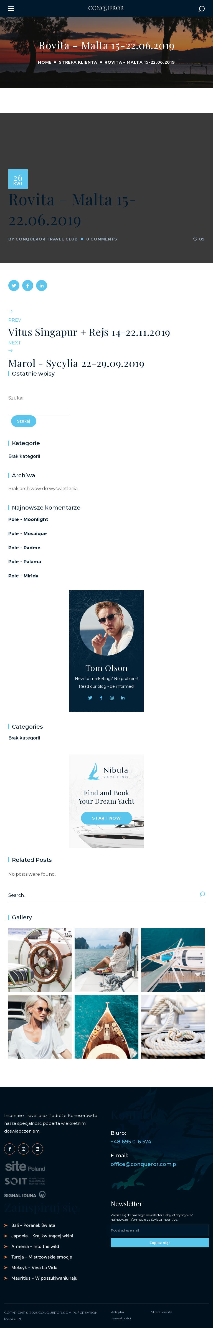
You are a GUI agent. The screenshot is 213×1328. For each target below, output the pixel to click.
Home (45, 62)
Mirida (31, 576)
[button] (202, 9)
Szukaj (15, 398)
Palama (32, 561)
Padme (32, 547)
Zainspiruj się (41, 1207)
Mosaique (35, 533)
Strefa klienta (78, 62)
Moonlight (36, 519)
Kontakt (132, 1114)
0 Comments (101, 239)
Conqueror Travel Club (47, 239)
